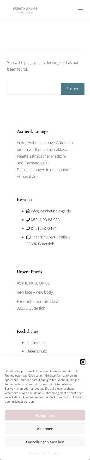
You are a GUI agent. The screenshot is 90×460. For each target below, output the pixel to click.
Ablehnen (45, 428)
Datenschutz (37, 453)
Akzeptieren (45, 415)
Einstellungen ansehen (45, 442)
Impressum (55, 453)
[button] (82, 361)
